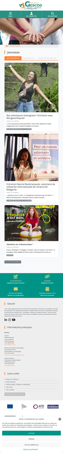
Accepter (31, 433)
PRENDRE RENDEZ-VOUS (15, 394)
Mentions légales (10, 384)
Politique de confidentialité (30, 449)
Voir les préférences (31, 445)
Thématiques (15, 46)
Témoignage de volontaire (22, 129)
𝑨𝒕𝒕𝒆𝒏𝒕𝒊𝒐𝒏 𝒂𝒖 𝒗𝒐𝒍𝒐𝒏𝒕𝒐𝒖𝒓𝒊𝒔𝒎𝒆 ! (19, 244)
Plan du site (9, 387)
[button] (60, 419)
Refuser (31, 439)
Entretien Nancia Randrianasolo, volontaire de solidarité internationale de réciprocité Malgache (30, 187)
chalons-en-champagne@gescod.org (14, 355)
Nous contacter (10, 389)
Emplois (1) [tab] (29, 58)
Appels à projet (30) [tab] (47, 58)
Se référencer (15, 379)
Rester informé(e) (10, 382)
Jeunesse (10, 129)
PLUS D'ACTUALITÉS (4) (12, 262)
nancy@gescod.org (9, 365)
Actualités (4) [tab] (13, 58)
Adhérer (8, 379)
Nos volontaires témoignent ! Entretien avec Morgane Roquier (29, 117)
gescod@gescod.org (9, 344)
